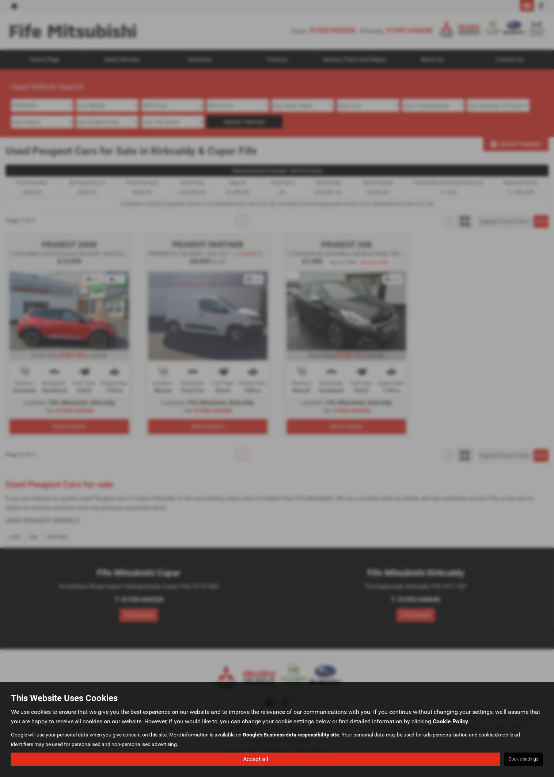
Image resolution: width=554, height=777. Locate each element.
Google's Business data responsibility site (291, 735)
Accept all (255, 758)
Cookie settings (523, 759)
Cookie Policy (450, 721)
